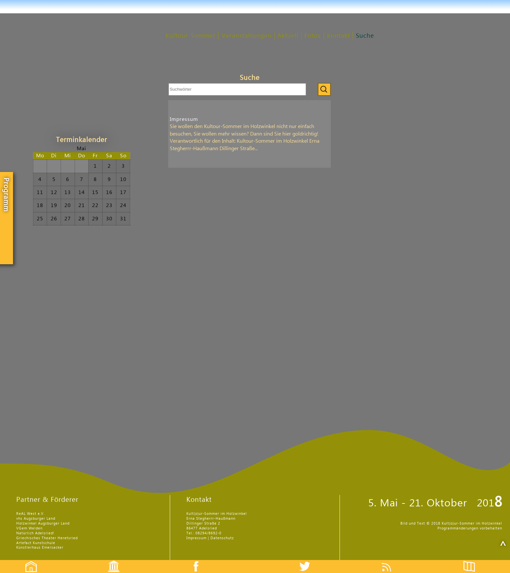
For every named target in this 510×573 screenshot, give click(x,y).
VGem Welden (29, 528)
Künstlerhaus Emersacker (39, 547)
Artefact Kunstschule (35, 543)
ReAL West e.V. (30, 513)
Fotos (312, 36)
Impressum (184, 119)
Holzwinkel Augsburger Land (43, 523)
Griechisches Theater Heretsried (47, 538)
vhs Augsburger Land (35, 518)
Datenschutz (222, 538)
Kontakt (338, 36)
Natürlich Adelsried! (35, 533)
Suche (365, 36)
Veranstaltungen (246, 36)
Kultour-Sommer (191, 36)
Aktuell (288, 36)
